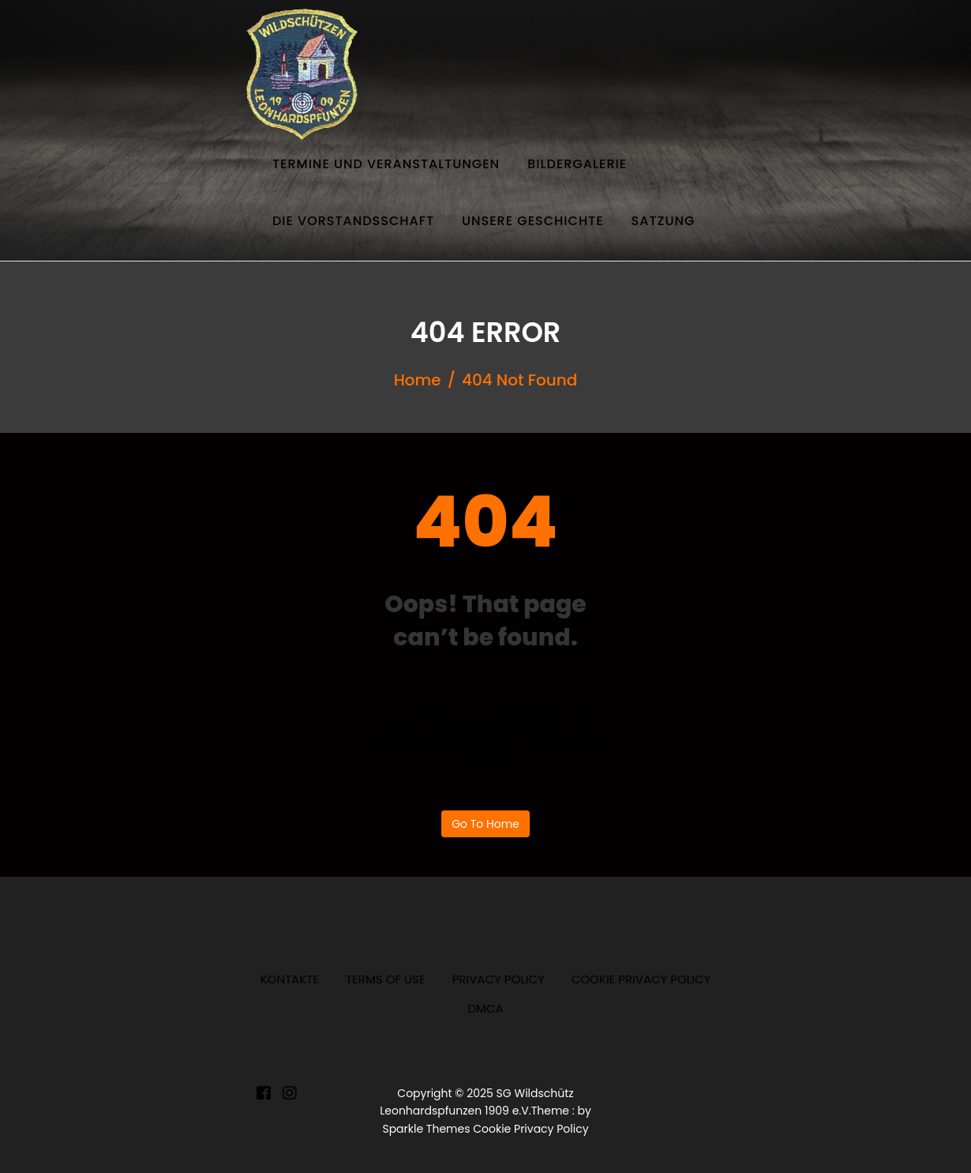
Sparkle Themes (426, 1129)
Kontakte (290, 979)
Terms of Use (386, 979)
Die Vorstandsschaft (353, 221)
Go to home (485, 824)
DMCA (485, 1008)
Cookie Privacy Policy (641, 979)
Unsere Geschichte (533, 221)
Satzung (663, 221)
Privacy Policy (498, 979)
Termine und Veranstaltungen (386, 164)
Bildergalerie (577, 164)
